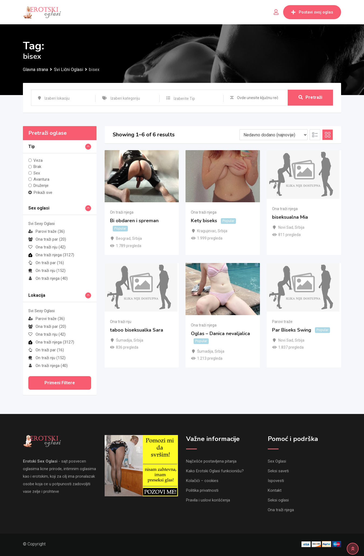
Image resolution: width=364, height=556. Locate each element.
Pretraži (310, 97)
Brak (37, 166)
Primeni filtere (59, 382)
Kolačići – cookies (202, 480)
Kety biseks (204, 221)
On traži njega (48, 278)
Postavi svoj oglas (312, 12)
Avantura (41, 179)
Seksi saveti (278, 471)
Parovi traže (46, 231)
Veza (38, 160)
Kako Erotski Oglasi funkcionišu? (215, 471)
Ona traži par (47, 239)
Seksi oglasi (278, 500)
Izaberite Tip (184, 98)
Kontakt (274, 490)
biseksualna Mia (290, 217)
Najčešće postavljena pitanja (211, 461)
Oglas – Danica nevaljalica (220, 333)
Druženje (41, 185)
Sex (36, 173)
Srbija (137, 238)
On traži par (46, 262)
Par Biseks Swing (291, 330)
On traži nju (47, 270)
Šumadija (124, 340)
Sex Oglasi (277, 461)
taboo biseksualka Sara (136, 330)
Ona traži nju (47, 247)
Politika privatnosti (202, 490)
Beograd (123, 238)
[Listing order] (273, 134)
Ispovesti (276, 480)
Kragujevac (206, 231)
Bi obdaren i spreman (134, 221)
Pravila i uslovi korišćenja (208, 500)
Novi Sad (285, 227)
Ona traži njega (51, 254)
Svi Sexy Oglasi (41, 223)
